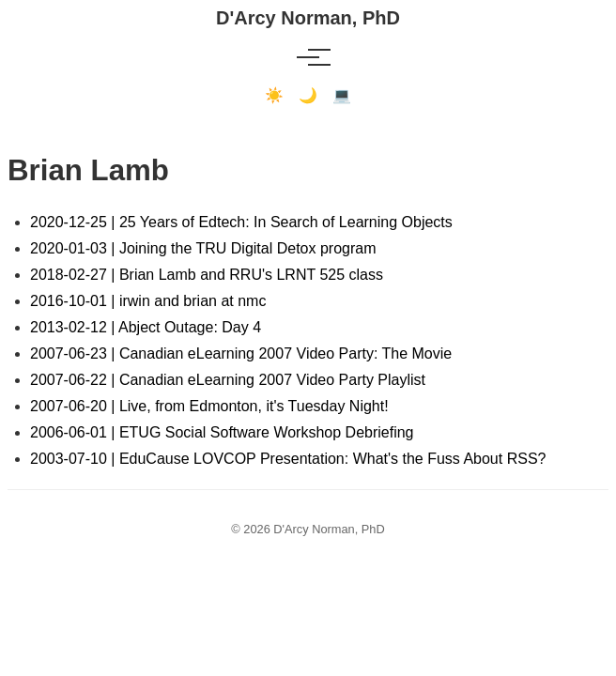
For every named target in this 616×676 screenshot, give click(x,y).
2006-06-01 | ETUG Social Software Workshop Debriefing (222, 432)
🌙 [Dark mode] (308, 95)
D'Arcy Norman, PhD (308, 18)
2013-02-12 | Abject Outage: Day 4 (145, 327)
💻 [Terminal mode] (341, 95)
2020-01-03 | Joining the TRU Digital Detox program (203, 248)
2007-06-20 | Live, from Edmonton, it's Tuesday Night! (209, 406)
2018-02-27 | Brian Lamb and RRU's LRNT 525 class (206, 275)
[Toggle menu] (308, 57)
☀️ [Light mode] (274, 95)
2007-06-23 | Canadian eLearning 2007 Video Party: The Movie (241, 353)
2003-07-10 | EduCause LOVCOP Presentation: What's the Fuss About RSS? (288, 459)
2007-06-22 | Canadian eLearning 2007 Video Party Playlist (227, 380)
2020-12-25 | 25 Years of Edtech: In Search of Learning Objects (241, 222)
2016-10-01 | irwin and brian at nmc (148, 301)
